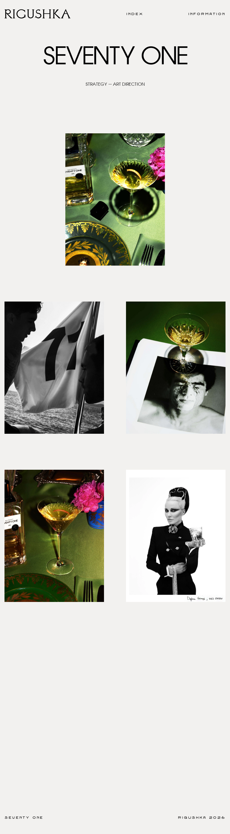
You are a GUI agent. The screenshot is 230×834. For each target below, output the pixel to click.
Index (134, 13)
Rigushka (192, 817)
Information (207, 13)
